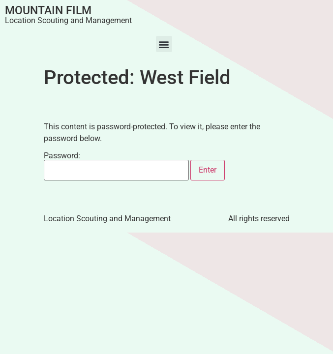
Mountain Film (48, 10)
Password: (116, 166)
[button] (164, 44)
